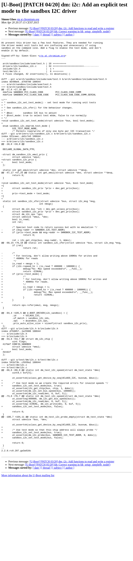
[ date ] (37, 34)
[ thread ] (46, 34)
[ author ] (69, 34)
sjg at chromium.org (28, 19)
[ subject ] (57, 34)
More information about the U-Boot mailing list (27, 557)
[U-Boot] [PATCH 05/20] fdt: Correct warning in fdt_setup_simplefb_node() (67, 31)
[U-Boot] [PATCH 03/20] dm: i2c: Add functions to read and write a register (72, 28)
